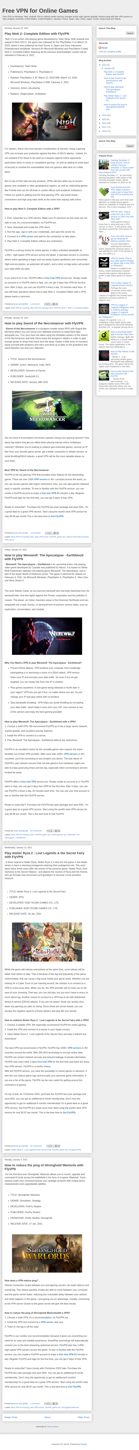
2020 (104, 115)
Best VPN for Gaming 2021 (41, 308)
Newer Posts (11, 1417)
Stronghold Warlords (70, 1407)
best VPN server (42, 537)
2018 (104, 123)
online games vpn (59, 835)
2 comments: (36, 533)
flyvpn (105, 48)
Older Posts (83, 1417)
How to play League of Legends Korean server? (122, 284)
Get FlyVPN (57, 516)
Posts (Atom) (52, 1426)
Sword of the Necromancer (77, 537)
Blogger (84, 1444)
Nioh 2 (64, 308)
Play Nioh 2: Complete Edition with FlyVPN (37, 33)
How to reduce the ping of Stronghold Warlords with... (115, 107)
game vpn (61, 537)
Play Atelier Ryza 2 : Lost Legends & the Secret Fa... (115, 98)
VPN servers (41, 479)
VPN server (27, 236)
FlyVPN (57, 308)
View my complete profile (110, 51)
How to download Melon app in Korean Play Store (122, 333)
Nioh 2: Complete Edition (78, 308)
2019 (104, 119)
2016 (104, 131)
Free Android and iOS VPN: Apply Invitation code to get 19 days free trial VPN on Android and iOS (122, 192)
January (108, 68)
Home (48, 1417)
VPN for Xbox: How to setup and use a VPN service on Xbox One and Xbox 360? (122, 215)
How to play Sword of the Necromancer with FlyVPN (44, 323)
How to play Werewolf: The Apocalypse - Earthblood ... (114, 89)
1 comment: (35, 304)
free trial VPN (52, 278)
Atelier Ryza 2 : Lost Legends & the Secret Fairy (31, 1150)
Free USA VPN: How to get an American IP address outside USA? (121, 238)
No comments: (36, 831)
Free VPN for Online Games (40, 11)
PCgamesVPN (75, 1150)
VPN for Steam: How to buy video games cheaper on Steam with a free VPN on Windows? (122, 262)
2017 (104, 127)
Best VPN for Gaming (20, 308)
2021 (104, 65)
